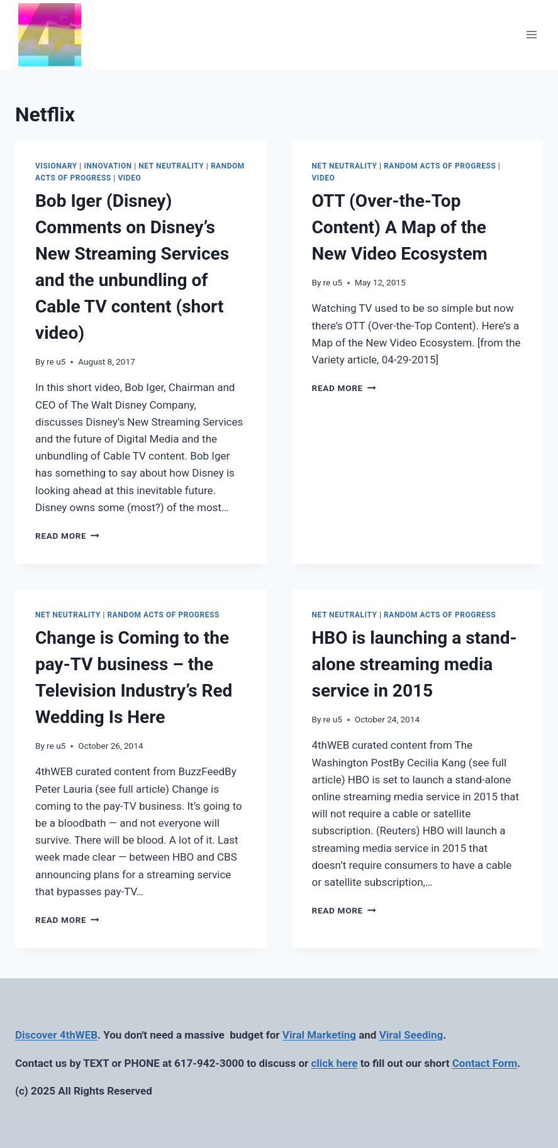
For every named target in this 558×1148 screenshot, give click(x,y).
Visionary (56, 166)
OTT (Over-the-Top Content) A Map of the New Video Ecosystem (400, 227)
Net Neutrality (171, 166)
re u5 (56, 361)
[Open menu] (531, 34)
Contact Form (485, 1063)
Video (129, 178)
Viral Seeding (411, 1035)
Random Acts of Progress (440, 166)
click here (334, 1063)
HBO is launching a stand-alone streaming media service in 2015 (414, 664)
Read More (67, 536)
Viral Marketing (319, 1035)
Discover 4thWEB (56, 1035)
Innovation (107, 166)
